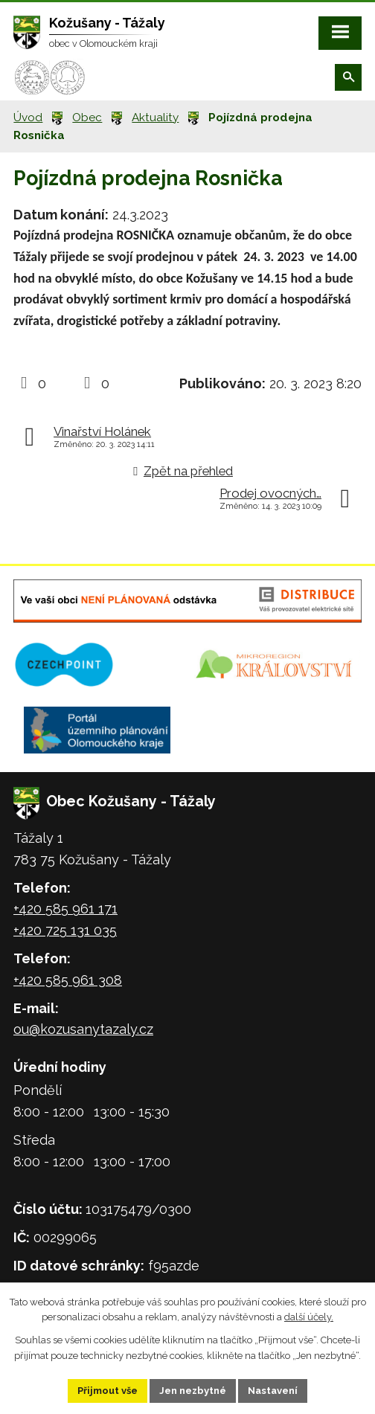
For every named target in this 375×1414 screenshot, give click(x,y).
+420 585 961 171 (65, 908)
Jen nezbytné (192, 1390)
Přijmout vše (107, 1390)
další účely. (308, 1317)
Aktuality (155, 117)
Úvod (27, 117)
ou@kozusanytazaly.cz (83, 1029)
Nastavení (273, 1390)
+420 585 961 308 (67, 980)
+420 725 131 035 (65, 930)
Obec (87, 117)
